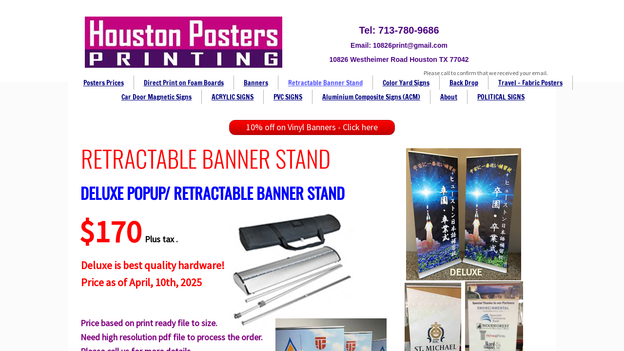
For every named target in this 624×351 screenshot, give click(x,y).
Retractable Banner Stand (325, 83)
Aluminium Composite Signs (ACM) (371, 97)
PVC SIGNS (287, 97)
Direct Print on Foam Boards (184, 83)
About (448, 97)
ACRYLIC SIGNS (233, 97)
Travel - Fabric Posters (530, 83)
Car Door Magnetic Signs (156, 97)
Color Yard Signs (406, 83)
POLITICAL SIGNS (501, 97)
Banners (256, 83)
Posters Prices (103, 83)
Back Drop (463, 83)
